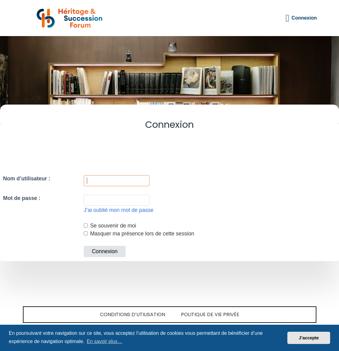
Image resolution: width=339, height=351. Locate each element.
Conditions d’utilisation (132, 314)
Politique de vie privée (210, 314)
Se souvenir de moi (110, 226)
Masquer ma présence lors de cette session (139, 234)
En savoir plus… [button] (105, 341)
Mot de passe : (21, 198)
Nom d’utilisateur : (26, 179)
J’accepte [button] (309, 337)
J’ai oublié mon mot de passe (118, 210)
